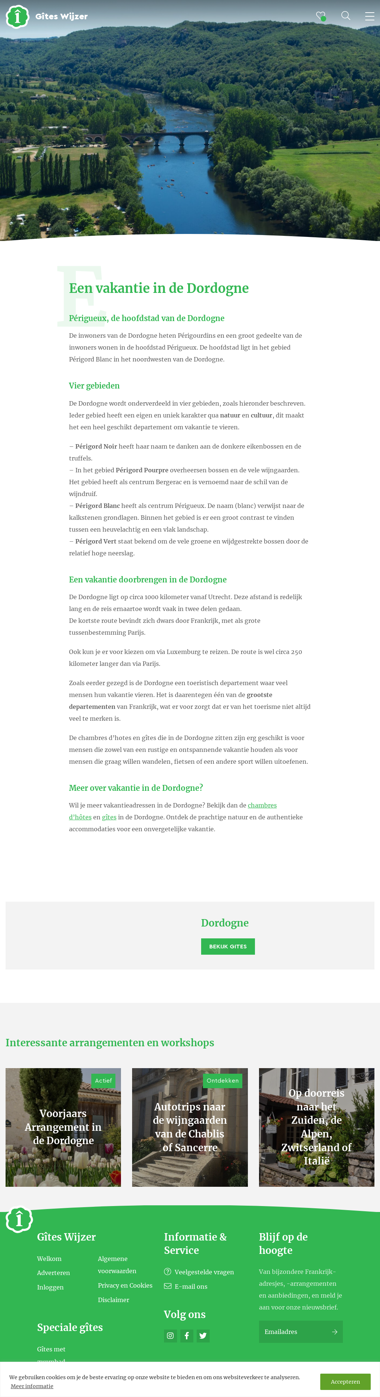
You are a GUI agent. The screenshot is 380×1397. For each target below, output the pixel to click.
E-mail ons (185, 1286)
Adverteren (53, 1273)
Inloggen (50, 1287)
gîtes (109, 817)
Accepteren (345, 1381)
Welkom (49, 1258)
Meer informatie (32, 1386)
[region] (190, 1379)
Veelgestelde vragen (199, 1272)
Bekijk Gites (228, 947)
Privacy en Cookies (125, 1285)
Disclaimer (113, 1299)
